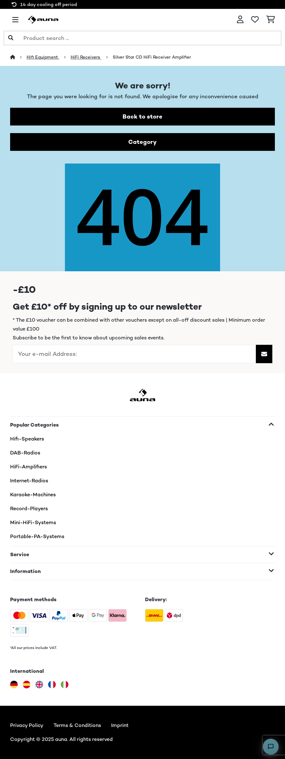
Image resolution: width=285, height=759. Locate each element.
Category (142, 141)
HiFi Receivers (86, 57)
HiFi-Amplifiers (28, 466)
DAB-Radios (25, 452)
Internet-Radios (29, 480)
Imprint (120, 725)
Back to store (142, 116)
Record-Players (29, 508)
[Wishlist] (255, 19)
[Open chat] (271, 747)
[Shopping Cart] (270, 19)
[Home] (18, 57)
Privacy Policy (26, 725)
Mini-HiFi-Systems (33, 522)
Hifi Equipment (43, 57)
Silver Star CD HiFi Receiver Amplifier (152, 57)
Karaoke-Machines (33, 494)
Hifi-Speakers (27, 438)
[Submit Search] (10, 38)
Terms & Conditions (77, 725)
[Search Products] (142, 38)
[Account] (240, 19)
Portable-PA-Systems (37, 536)
